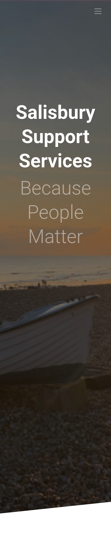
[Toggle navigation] (98, 11)
